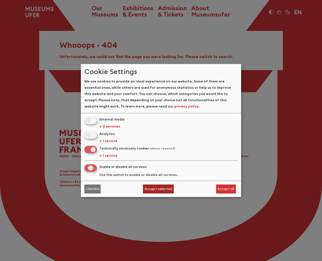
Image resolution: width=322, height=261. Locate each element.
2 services (109, 126)
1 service (108, 140)
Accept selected (158, 188)
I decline (92, 188)
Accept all (225, 188)
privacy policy (186, 106)
